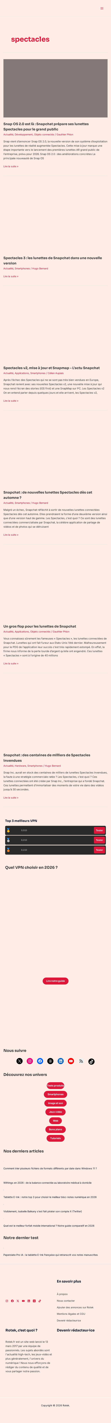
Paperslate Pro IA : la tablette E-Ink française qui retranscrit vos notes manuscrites (53, 1263)
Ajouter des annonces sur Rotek (76, 1315)
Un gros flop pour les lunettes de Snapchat (47, 631)
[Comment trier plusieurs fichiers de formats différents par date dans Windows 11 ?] (3, 1169)
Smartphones (24, 268)
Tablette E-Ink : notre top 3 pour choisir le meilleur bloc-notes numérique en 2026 (53, 1205)
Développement (25, 134)
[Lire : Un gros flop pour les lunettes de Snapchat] (55, 590)
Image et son (55, 1110)
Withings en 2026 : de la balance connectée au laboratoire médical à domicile (50, 1191)
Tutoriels (55, 1146)
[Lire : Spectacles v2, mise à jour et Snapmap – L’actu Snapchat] (55, 326)
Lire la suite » (11, 166)
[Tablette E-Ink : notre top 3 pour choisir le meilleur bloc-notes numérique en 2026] (3, 1198)
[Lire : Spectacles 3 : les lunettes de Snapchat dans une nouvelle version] (55, 216)
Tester (99, 835)
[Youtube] (23, 1309)
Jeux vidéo (55, 1119)
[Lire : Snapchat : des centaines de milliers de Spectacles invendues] (55, 719)
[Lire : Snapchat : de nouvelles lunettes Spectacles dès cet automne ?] (55, 456)
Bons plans (55, 1137)
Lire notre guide (55, 986)
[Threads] (34, 1309)
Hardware (21, 771)
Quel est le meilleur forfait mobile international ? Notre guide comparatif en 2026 (52, 1234)
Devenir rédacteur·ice (70, 1328)
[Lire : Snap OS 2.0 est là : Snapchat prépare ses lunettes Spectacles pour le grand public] (55, 88)
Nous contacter (66, 1309)
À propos (62, 1302)
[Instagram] (6, 1309)
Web (55, 1128)
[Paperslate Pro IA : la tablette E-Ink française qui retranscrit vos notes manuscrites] (3, 1256)
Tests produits (55, 1091)
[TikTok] (39, 1309)
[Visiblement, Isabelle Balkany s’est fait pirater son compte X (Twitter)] (3, 1212)
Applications (23, 378)
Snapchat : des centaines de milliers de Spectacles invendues (44, 763)
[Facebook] (12, 1309)
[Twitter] (17, 1309)
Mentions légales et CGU (72, 1322)
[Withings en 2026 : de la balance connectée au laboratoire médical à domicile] (3, 1184)
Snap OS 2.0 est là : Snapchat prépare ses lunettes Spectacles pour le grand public (46, 126)
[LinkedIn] (28, 1309)
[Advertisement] (55, 1023)
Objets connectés (47, 134)
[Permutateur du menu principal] (102, 8)
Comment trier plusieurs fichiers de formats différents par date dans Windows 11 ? (53, 1176)
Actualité (8, 134)
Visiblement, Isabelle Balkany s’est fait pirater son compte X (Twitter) (45, 1219)
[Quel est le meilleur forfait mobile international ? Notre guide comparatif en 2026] (3, 1227)
